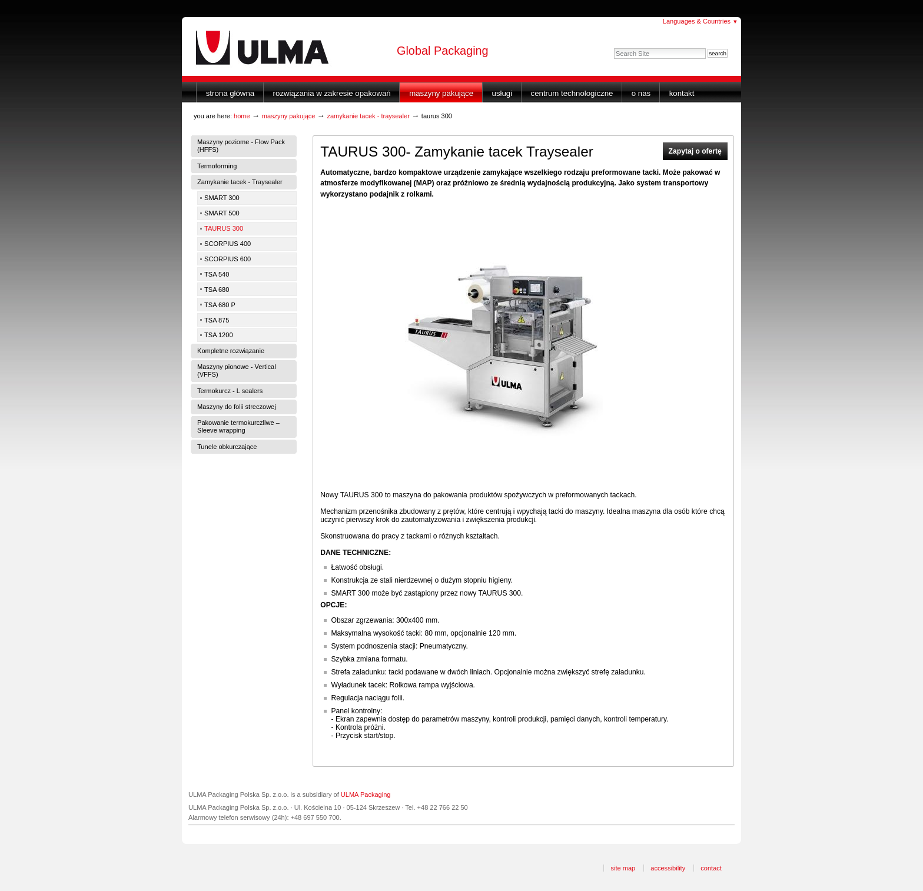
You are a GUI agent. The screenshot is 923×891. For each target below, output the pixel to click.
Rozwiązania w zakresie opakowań (332, 93)
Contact (711, 868)
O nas (641, 93)
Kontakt (682, 93)
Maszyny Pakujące (441, 93)
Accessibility (667, 868)
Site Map (622, 868)
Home (242, 115)
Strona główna (230, 93)
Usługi (502, 93)
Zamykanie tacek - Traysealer (368, 115)
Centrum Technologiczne (572, 93)
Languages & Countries (700, 21)
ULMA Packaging (366, 794)
